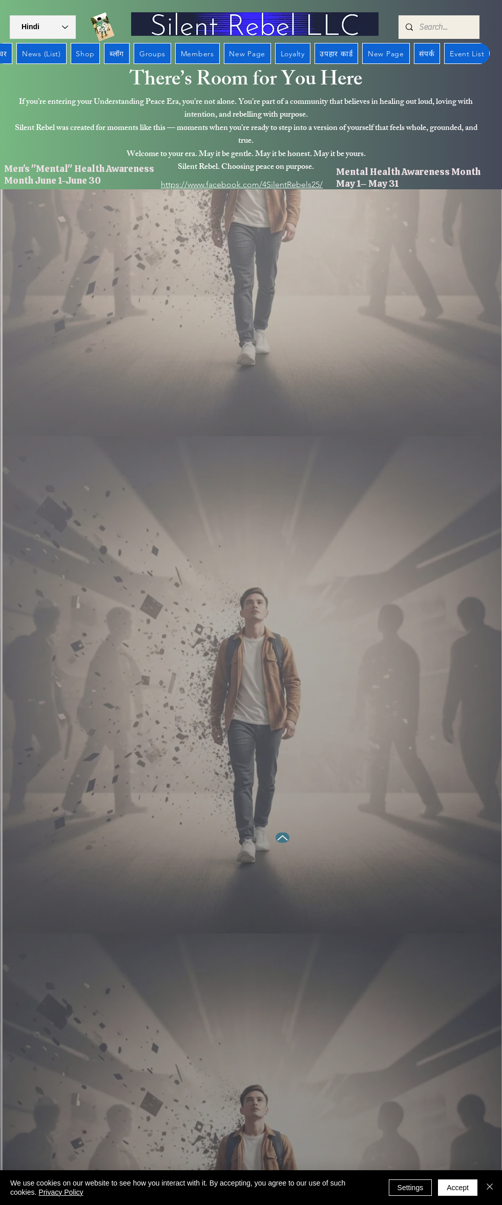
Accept (458, 1188)
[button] (43, 27)
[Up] (282, 837)
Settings (411, 1188)
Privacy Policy (60, 1192)
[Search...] (438, 27)
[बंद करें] (490, 1187)
